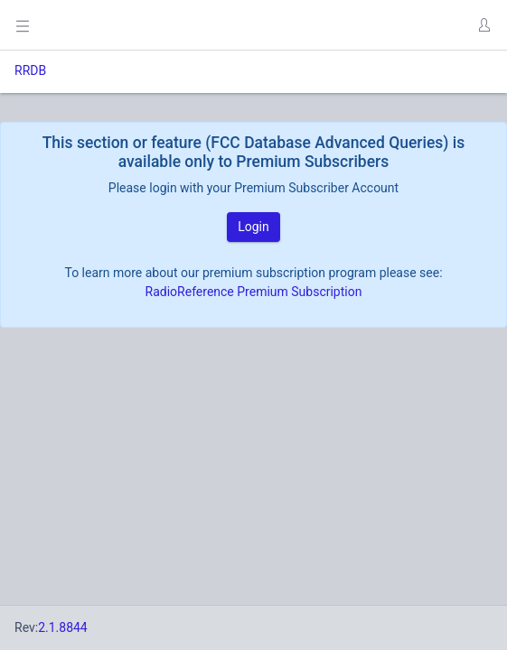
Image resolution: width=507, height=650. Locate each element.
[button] (483, 25)
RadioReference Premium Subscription (254, 291)
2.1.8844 (63, 627)
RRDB (30, 70)
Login (253, 226)
